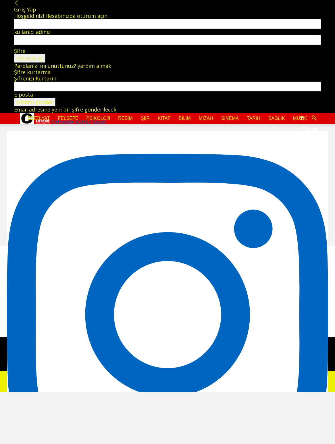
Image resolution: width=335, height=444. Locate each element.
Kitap (164, 118)
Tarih (253, 118)
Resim (125, 118)
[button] (314, 118)
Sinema (230, 118)
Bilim (185, 118)
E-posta (23, 94)
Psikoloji (98, 118)
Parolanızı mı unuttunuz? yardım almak (62, 65)
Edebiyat (39, 118)
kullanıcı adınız (32, 31)
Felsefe (68, 118)
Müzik (300, 118)
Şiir (145, 118)
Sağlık (276, 118)
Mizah (206, 118)
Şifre (20, 50)
